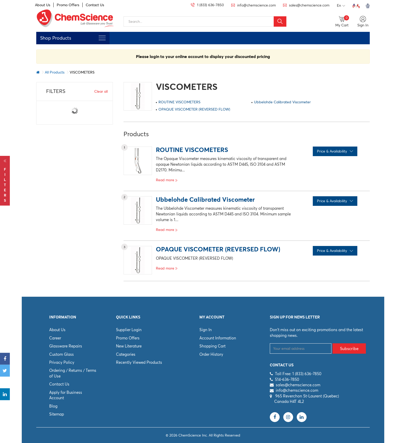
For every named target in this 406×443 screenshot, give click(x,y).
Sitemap (56, 414)
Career (55, 338)
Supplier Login (129, 329)
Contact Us (95, 5)
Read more (167, 180)
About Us (42, 5)
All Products (54, 72)
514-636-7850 (287, 379)
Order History (211, 354)
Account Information (217, 338)
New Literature (129, 346)
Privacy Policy (61, 362)
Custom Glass (61, 354)
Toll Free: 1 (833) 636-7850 (298, 373)
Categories (125, 354)
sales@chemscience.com (298, 384)
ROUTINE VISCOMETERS (179, 102)
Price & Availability (335, 151)
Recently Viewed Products (139, 362)
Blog (53, 406)
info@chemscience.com (297, 390)
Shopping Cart (212, 346)
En (341, 5)
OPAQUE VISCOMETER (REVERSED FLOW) (194, 109)
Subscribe (349, 348)
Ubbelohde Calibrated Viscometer (282, 102)
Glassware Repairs (65, 346)
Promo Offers (68, 5)
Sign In (205, 329)
